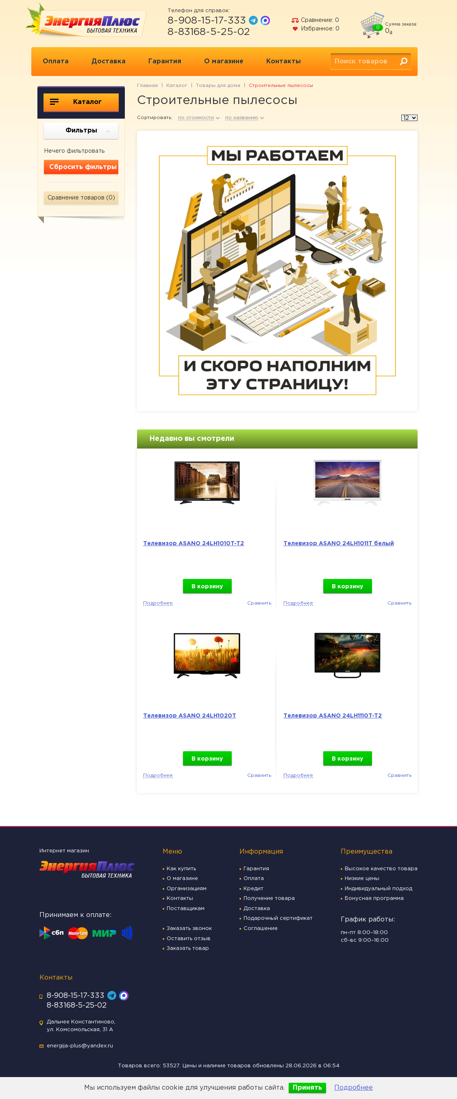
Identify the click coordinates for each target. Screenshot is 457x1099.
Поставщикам (186, 908)
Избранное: (315, 28)
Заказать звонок (189, 928)
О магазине (224, 62)
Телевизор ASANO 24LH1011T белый (338, 543)
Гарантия (164, 62)
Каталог (76, 102)
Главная (147, 85)
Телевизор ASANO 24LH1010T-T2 (193, 543)
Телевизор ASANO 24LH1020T (189, 715)
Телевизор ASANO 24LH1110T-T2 (332, 715)
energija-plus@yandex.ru (80, 1046)
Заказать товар (188, 948)
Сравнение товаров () (81, 197)
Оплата (56, 62)
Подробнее (353, 1088)
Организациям (187, 889)
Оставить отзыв (189, 938)
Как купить (181, 869)
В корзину (207, 586)
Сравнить (259, 603)
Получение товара (269, 898)
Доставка (108, 62)
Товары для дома (218, 85)
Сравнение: (315, 20)
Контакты (283, 62)
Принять (307, 1088)
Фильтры (88, 131)
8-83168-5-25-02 (209, 32)
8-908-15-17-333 (207, 20)
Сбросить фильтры (83, 167)
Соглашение (261, 928)
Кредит (253, 889)
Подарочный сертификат (278, 918)
